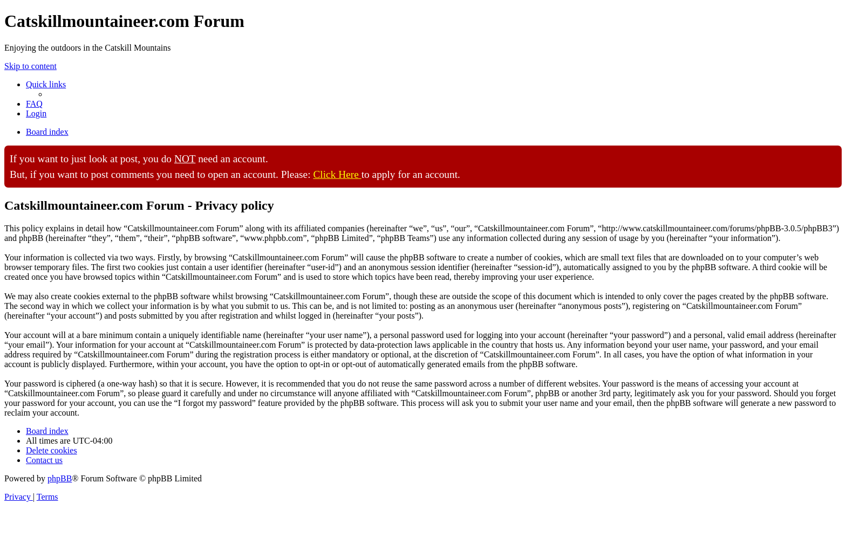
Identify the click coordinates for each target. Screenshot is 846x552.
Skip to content (30, 66)
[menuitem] (34, 103)
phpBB (59, 478)
